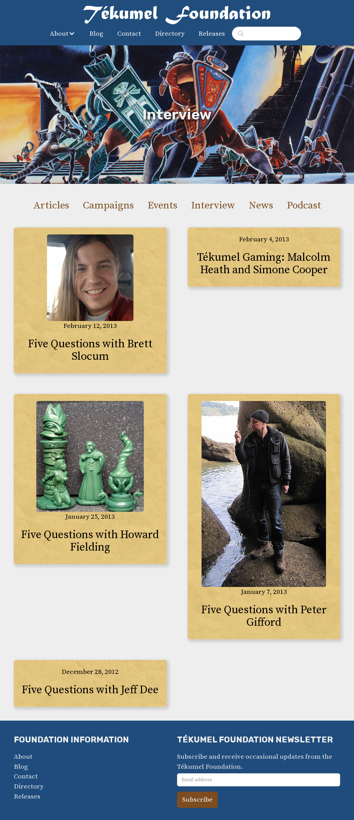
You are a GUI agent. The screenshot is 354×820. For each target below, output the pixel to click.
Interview (213, 205)
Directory (170, 33)
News (261, 205)
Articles (51, 205)
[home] (177, 15)
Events (162, 205)
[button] (64, 33)
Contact (129, 33)
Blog (96, 33)
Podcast (304, 205)
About (23, 756)
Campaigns (108, 205)
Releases (211, 33)
